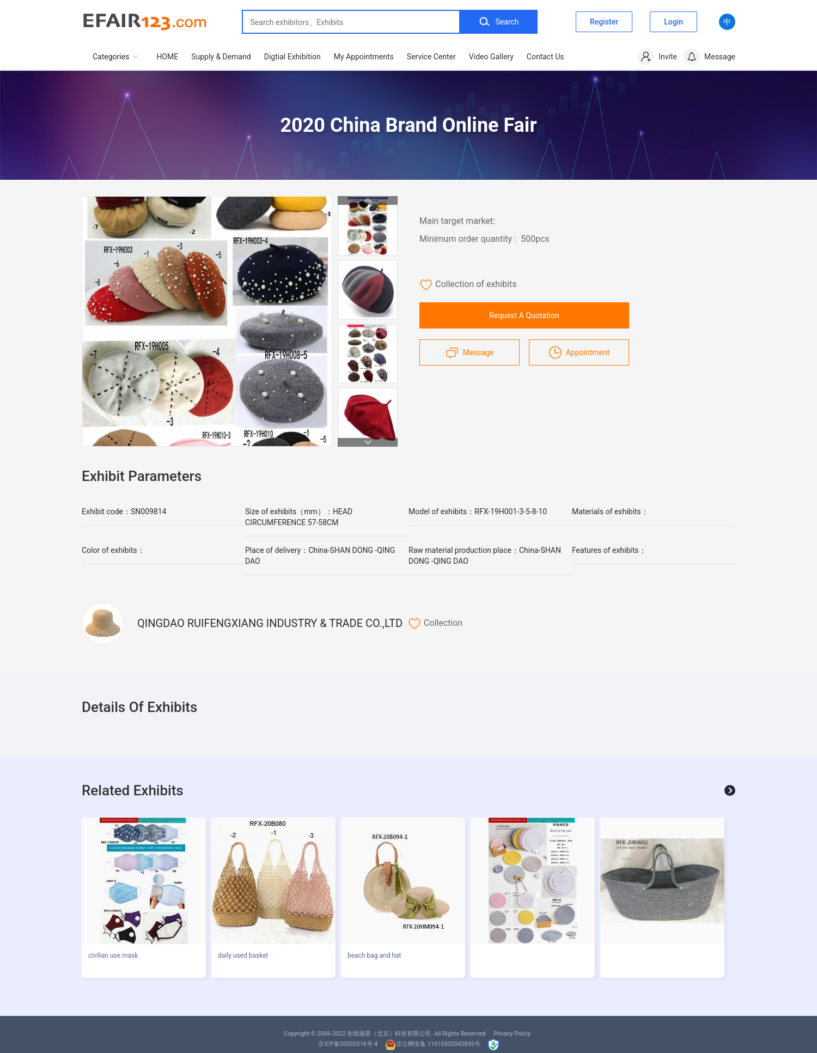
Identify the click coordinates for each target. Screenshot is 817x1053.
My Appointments (364, 56)
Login (673, 21)
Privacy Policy (512, 1033)
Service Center (431, 56)
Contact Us (545, 56)
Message (470, 352)
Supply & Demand (221, 56)
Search (498, 22)
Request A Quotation (524, 315)
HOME (167, 56)
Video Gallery (491, 56)
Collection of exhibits (467, 284)
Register (604, 21)
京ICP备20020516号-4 (347, 1044)
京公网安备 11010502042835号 (432, 1044)
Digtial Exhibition (292, 56)
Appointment (579, 352)
